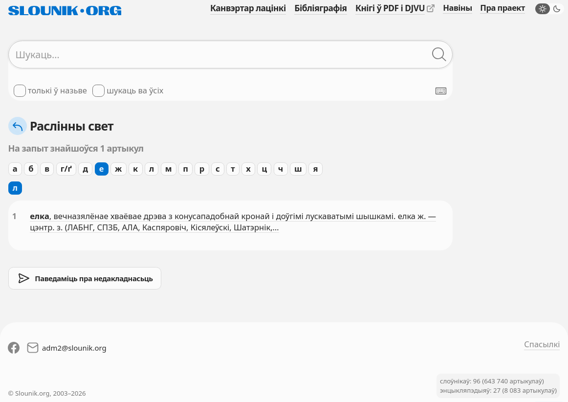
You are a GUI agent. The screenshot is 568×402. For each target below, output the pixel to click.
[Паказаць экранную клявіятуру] (441, 91)
